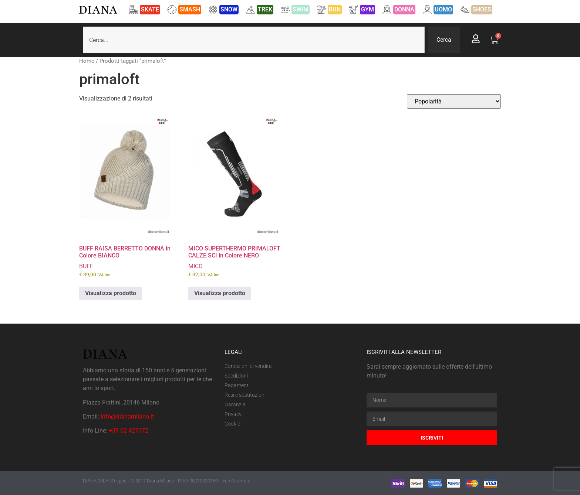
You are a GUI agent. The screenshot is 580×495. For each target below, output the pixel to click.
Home (86, 61)
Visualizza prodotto (110, 293)
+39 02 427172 (128, 430)
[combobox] (254, 40)
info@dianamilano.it (127, 416)
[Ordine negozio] (454, 101)
